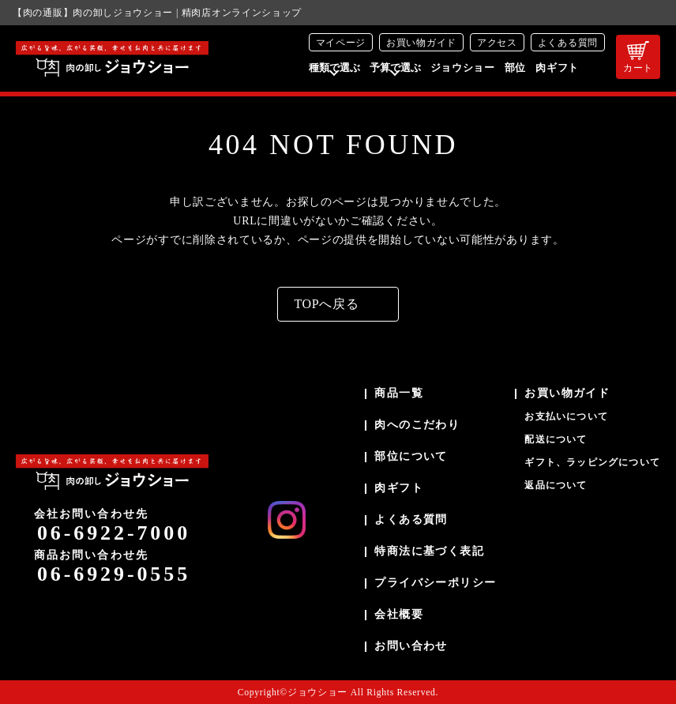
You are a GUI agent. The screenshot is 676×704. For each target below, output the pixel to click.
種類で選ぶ (334, 67)
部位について (410, 456)
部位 (515, 67)
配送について (555, 439)
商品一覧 (398, 393)
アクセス (497, 42)
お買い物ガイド (421, 42)
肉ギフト (557, 67)
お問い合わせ (410, 646)
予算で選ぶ (395, 67)
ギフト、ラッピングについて (592, 462)
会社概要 (398, 614)
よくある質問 (568, 42)
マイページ (341, 42)
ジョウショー (462, 67)
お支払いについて (566, 416)
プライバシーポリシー (435, 583)
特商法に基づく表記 (429, 551)
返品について (555, 485)
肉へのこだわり (417, 425)
